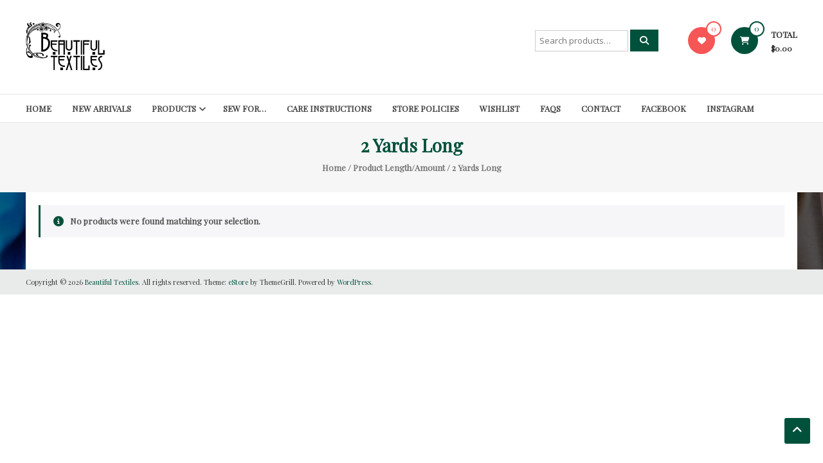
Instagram (730, 108)
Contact (600, 108)
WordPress (354, 282)
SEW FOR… (244, 108)
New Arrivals (101, 108)
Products (174, 108)
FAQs (550, 108)
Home (38, 108)
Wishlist (500, 108)
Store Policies (425, 108)
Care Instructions (329, 108)
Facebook (663, 108)
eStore (238, 282)
